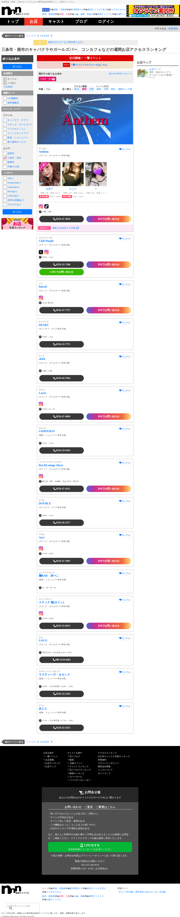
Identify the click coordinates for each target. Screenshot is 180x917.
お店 (34, 21)
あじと (43, 708)
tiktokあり (12, 191)
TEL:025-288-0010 (90, 864)
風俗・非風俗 (60, 9)
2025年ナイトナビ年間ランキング (114, 756)
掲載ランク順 (125, 89)
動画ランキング (76, 773)
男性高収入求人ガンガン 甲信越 (150, 892)
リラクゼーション (16, 129)
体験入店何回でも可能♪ (65, 228)
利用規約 (102, 760)
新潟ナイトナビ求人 (97, 9)
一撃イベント (51, 756)
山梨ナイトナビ (124, 14)
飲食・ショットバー (17, 137)
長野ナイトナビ (104, 14)
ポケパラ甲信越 (125, 892)
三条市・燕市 (14, 158)
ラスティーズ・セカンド (54, 674)
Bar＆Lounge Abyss (51, 465)
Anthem (44, 151)
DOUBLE (45, 503)
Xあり (10, 178)
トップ (13, 21)
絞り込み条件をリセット (120, 73)
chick (42, 358)
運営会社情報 (104, 766)
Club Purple (46, 240)
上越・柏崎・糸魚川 (83, 14)
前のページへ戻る (14, 35)
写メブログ (74, 756)
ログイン (106, 21)
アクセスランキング (107, 753)
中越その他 (13, 166)
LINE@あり (13, 195)
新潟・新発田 (48, 14)
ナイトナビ (31, 36)
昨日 (77, 89)
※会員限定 (8, 87)
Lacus (42, 392)
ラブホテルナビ (118, 9)
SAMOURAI (47, 431)
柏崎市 (10, 162)
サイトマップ (104, 773)
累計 (113, 89)
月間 (91, 89)
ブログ (81, 21)
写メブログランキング (80, 770)
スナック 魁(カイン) (51, 602)
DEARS (43, 324)
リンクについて (105, 770)
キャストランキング (79, 766)
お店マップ (50, 766)
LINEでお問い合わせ (61, 272)
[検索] (18, 906)
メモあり (12, 83)
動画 (71, 760)
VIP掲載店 (12, 98)
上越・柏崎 (79, 896)
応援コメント (76, 763)
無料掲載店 (13, 102)
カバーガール (75, 777)
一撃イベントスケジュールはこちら (89, 64)
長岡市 (10, 153)
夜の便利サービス (16, 142)
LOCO (43, 640)
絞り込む (17, 66)
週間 (98, 89)
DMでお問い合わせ (108, 219)
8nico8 (43, 286)
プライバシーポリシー (108, 763)
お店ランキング (52, 763)
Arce (42, 537)
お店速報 (49, 760)
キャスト (56, 21)
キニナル (12, 79)
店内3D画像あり (15, 200)
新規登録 (173, 28)
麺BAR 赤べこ (49, 575)
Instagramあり (14, 182)
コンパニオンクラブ (17, 133)
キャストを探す (74, 753)
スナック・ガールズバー (19, 124)
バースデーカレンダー (80, 780)
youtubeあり (13, 187)
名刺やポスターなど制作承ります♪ (66, 42)
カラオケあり (14, 204)
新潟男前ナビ (77, 9)
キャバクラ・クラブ (17, 120)
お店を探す (45, 36)
